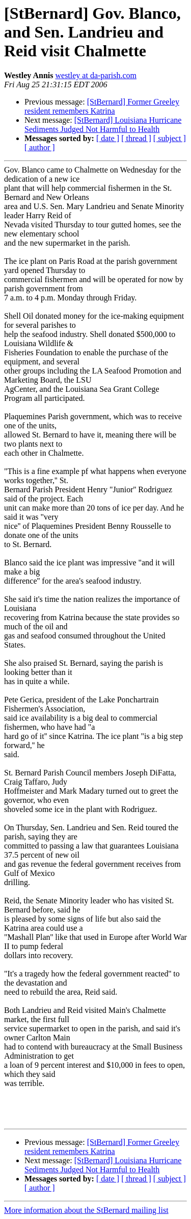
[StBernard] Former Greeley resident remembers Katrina (101, 106)
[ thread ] (136, 138)
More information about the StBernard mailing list (86, 1210)
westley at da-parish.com (96, 75)
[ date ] (107, 138)
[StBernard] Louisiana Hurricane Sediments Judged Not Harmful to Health (102, 124)
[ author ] (39, 147)
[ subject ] (169, 138)
